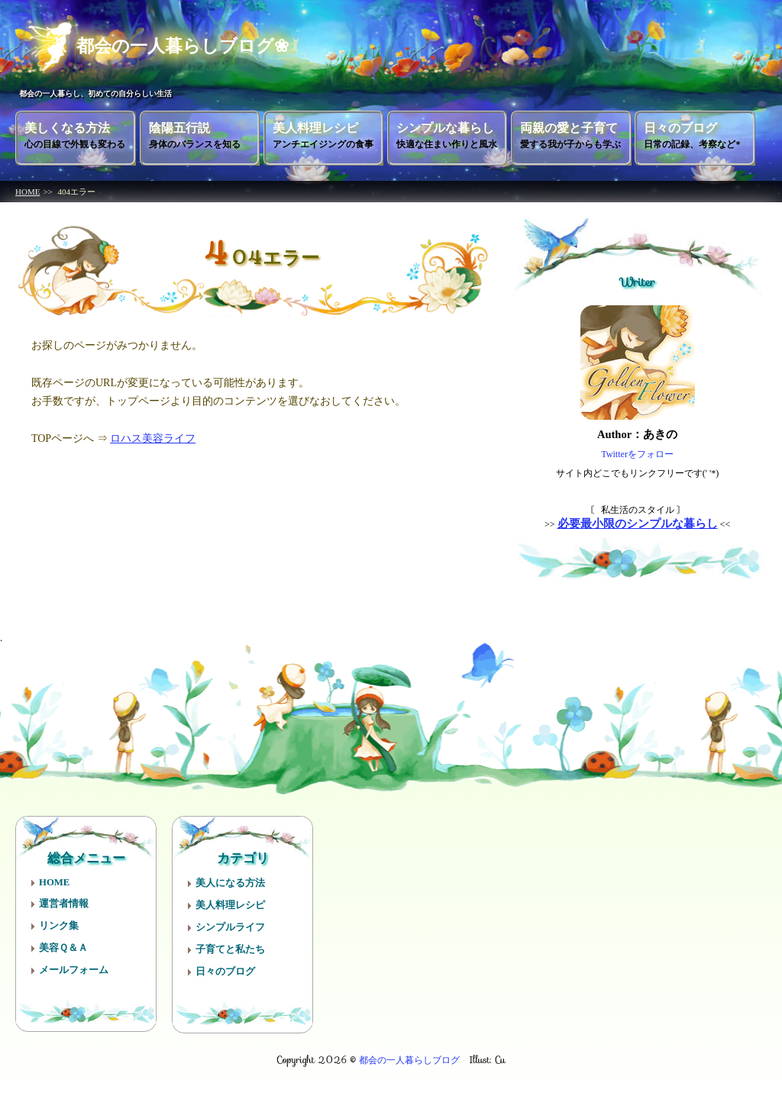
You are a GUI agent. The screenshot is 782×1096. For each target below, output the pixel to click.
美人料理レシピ (323, 135)
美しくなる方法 (74, 135)
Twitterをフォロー (637, 454)
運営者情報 (64, 903)
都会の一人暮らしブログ (409, 1059)
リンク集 (59, 925)
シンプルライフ (230, 927)
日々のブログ (692, 135)
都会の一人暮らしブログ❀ (168, 45)
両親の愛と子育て (570, 135)
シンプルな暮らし (446, 135)
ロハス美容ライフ (153, 438)
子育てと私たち (230, 949)
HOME (27, 191)
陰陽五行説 (195, 135)
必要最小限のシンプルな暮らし (637, 523)
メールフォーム (73, 970)
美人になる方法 (230, 883)
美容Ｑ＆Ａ (63, 948)
